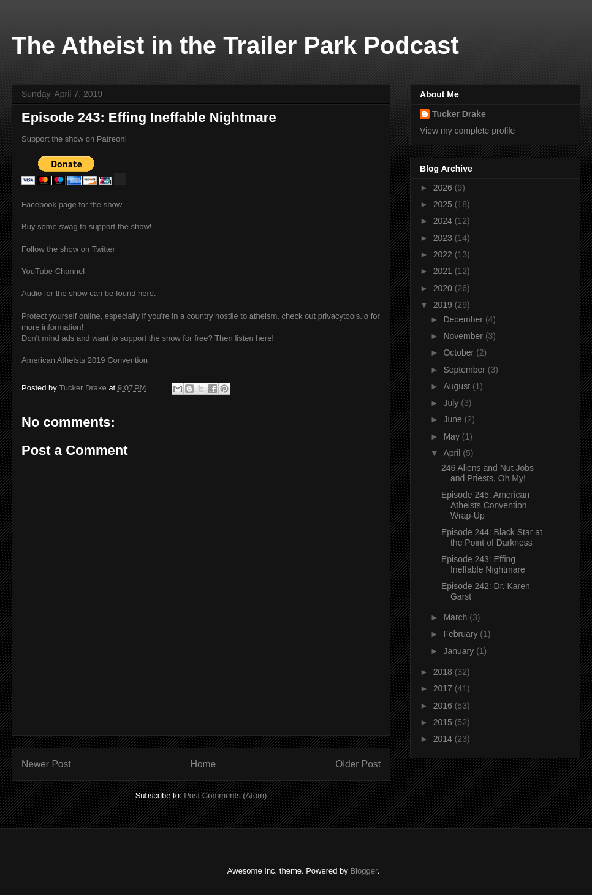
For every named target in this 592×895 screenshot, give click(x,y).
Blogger (363, 870)
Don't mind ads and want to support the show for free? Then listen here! (147, 338)
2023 (444, 238)
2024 (444, 221)
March (456, 617)
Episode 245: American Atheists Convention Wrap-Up (485, 505)
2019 (444, 305)
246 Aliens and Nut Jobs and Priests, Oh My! (487, 473)
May (452, 436)
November (464, 336)
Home (203, 764)
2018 (444, 672)
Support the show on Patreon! (74, 138)
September (465, 370)
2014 (444, 739)
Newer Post (46, 764)
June (453, 419)
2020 (444, 288)
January (459, 651)
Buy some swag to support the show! (86, 226)
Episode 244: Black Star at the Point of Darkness (491, 537)
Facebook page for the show (71, 204)
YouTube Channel (53, 271)
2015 (444, 722)
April (453, 453)
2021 (444, 271)
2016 (444, 705)
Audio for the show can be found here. (88, 293)
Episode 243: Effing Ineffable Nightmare (483, 564)
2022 (444, 254)
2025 (444, 204)
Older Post (358, 764)
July (452, 403)
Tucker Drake (459, 114)
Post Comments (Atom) (225, 795)
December (464, 319)
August (457, 386)
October (459, 352)
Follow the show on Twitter (68, 249)
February (461, 634)
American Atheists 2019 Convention (84, 360)
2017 (444, 688)
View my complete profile (467, 130)
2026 (444, 187)
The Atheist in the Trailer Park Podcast (235, 45)
